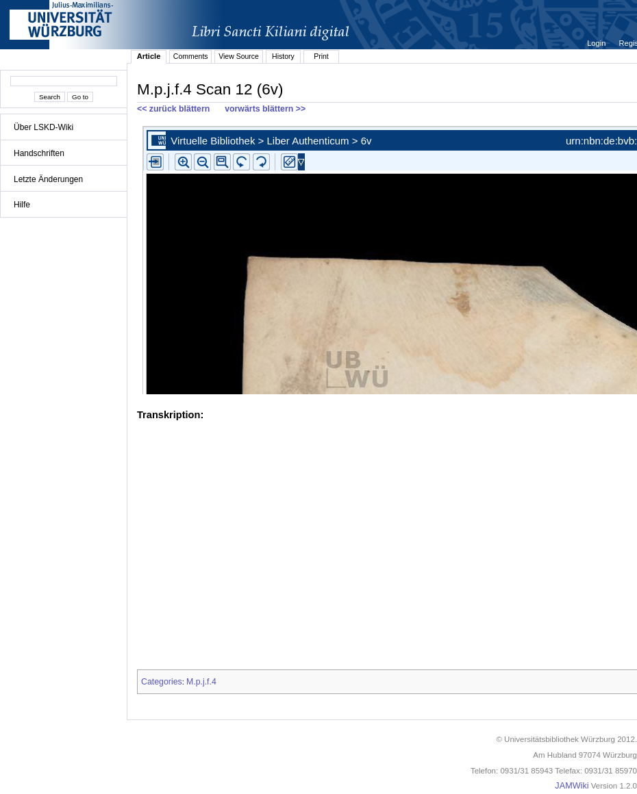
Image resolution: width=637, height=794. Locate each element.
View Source (238, 56)
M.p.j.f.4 (201, 682)
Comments (190, 56)
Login (597, 43)
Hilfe (22, 204)
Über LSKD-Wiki (43, 127)
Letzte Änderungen (48, 179)
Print (321, 56)
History (283, 56)
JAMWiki (571, 786)
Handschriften (39, 153)
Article (149, 56)
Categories (161, 682)
